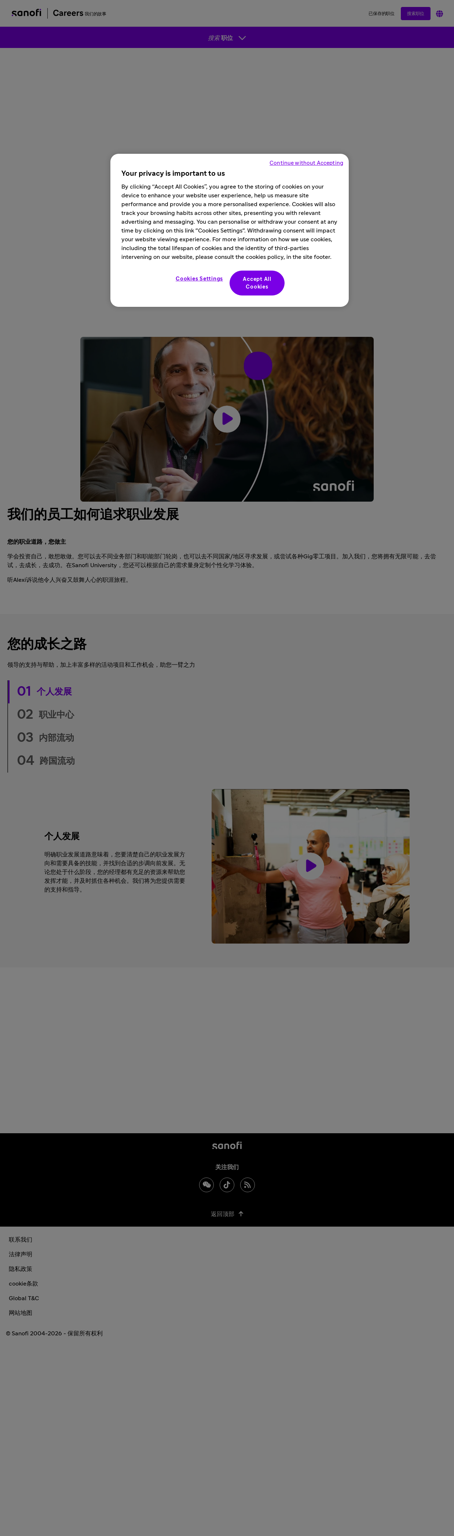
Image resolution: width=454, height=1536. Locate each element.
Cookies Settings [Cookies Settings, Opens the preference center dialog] (199, 279)
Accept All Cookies (257, 283)
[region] (229, 230)
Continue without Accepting (306, 163)
